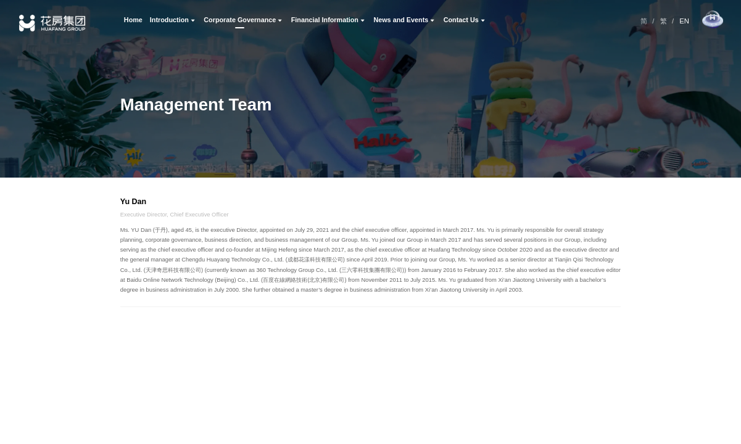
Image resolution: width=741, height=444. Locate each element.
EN (684, 21)
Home (133, 19)
